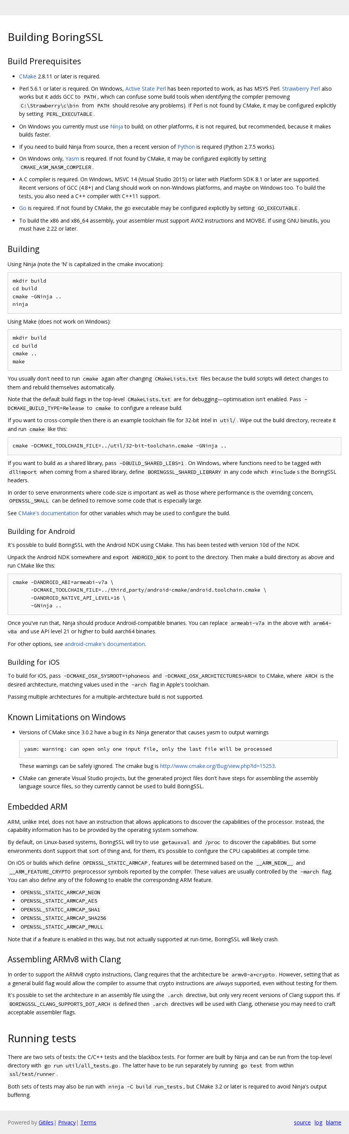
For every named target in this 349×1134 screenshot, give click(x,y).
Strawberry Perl (301, 88)
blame (333, 1122)
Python (186, 146)
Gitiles (46, 1122)
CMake (27, 76)
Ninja (116, 126)
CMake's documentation (48, 513)
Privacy (67, 1122)
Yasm (72, 158)
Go (22, 208)
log (318, 1122)
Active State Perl (145, 88)
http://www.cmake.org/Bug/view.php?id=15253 (217, 766)
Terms (88, 1122)
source (302, 1122)
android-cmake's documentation (105, 644)
